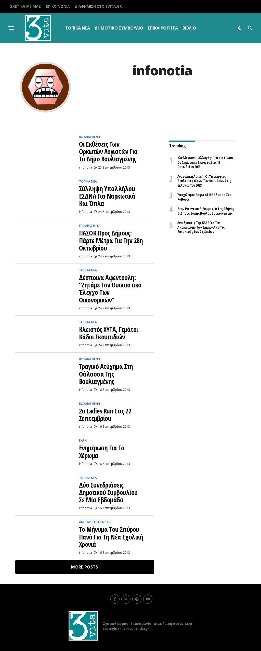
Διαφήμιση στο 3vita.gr (98, 6)
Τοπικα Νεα (77, 28)
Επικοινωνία (58, 6)
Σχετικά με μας (25, 6)
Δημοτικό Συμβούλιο (119, 28)
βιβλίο (189, 28)
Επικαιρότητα (163, 28)
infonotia (85, 167)
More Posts (84, 567)
